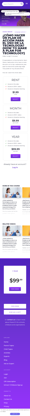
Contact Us (8, 399)
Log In (15, 167)
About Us (7, 395)
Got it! (15, 413)
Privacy (6, 406)
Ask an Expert (9, 363)
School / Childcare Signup (13, 385)
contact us (11, 319)
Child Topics (8, 349)
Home (6, 342)
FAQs (6, 403)
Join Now (15, 289)
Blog (5, 360)
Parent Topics (9, 345)
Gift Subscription (10, 381)
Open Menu (27, 3)
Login (6, 374)
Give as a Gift (15, 312)
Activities (7, 353)
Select (15, 99)
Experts (6, 356)
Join (5, 378)
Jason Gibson (7, 31)
